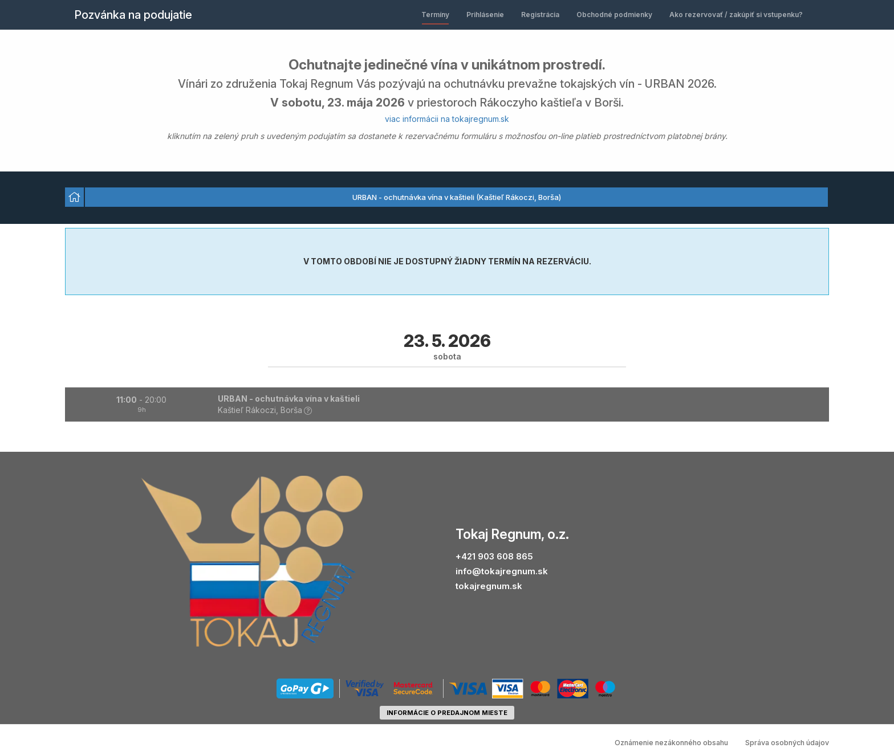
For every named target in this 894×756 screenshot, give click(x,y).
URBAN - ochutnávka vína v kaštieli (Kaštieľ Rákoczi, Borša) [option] (456, 197)
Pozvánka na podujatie (133, 15)
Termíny (435, 14)
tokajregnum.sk (489, 586)
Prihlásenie (485, 14)
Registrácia (540, 14)
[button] (447, 404)
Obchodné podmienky (614, 14)
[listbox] (447, 197)
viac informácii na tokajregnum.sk (447, 119)
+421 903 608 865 (494, 556)
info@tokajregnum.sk (502, 571)
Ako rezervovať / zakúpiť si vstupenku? (736, 14)
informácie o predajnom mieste (447, 713)
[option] (74, 197)
